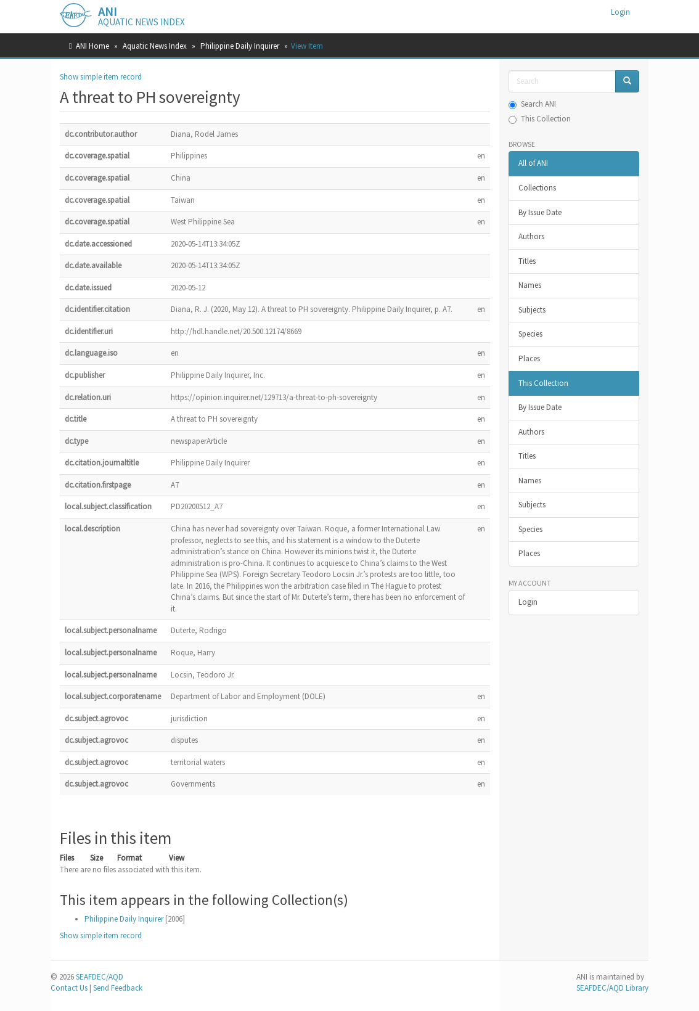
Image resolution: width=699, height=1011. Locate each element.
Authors (531, 236)
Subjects (532, 310)
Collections (537, 187)
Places (529, 358)
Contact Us (69, 988)
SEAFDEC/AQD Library (612, 988)
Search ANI (532, 104)
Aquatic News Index (155, 46)
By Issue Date (540, 212)
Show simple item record (101, 77)
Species (530, 334)
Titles (527, 261)
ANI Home (92, 46)
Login (528, 602)
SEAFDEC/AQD (99, 977)
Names (529, 285)
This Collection (540, 118)
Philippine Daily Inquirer (239, 46)
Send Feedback (117, 988)
